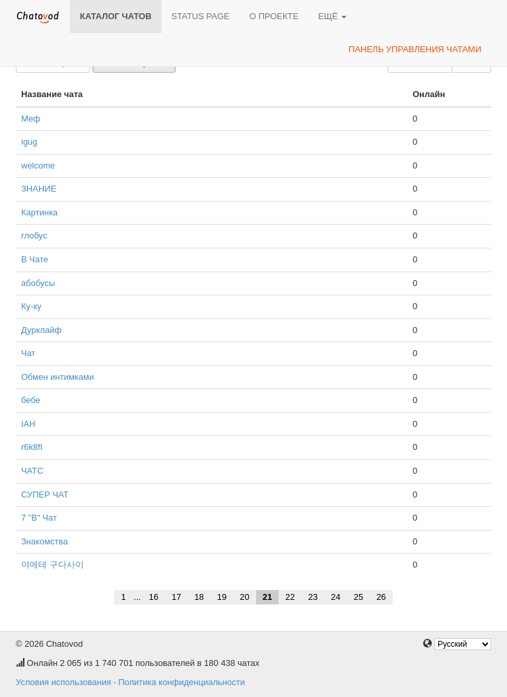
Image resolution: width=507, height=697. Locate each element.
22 (289, 597)
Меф (30, 119)
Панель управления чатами (415, 49)
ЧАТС (32, 471)
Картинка (39, 212)
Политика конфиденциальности (181, 682)
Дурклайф (41, 330)
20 (244, 597)
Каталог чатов (116, 16)
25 (358, 597)
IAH (28, 424)
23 (313, 597)
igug (29, 142)
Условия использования (63, 682)
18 (198, 597)
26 (381, 597)
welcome (38, 165)
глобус (34, 235)
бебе (30, 400)
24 (335, 597)
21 (267, 597)
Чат (28, 353)
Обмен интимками (57, 377)
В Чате (34, 259)
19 (221, 597)
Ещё (332, 16)
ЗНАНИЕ (38, 189)
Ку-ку (31, 306)
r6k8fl (31, 447)
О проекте (274, 16)
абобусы (38, 283)
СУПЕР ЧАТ (45, 494)
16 (153, 597)
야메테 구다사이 (52, 564)
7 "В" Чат (39, 518)
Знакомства (44, 541)
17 (176, 597)
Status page (201, 16)
